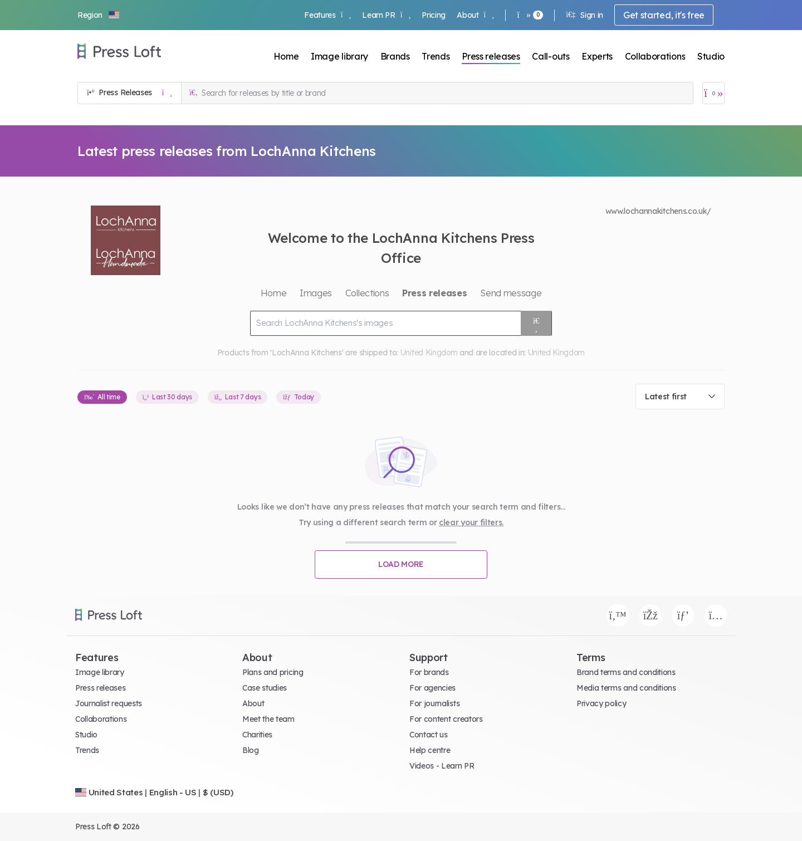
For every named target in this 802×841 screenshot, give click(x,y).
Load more (401, 564)
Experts (597, 56)
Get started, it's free (664, 15)
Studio (711, 56)
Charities (257, 735)
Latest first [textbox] (666, 397)
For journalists (434, 703)
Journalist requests (108, 703)
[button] (99, 15)
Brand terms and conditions (626, 672)
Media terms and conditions (626, 688)
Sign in (584, 15)
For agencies (432, 688)
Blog (250, 750)
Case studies (264, 688)
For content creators (446, 719)
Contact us (428, 735)
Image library (339, 56)
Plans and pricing (273, 672)
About (475, 15)
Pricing (434, 15)
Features (327, 15)
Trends (435, 56)
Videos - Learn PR (442, 766)
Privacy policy (601, 703)
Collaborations (655, 56)
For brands (429, 672)
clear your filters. (471, 522)
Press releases (491, 56)
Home (286, 56)
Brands (395, 56)
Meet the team (268, 719)
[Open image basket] (713, 93)
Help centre (429, 750)
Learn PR (386, 15)
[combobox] (680, 396)
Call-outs (550, 56)
